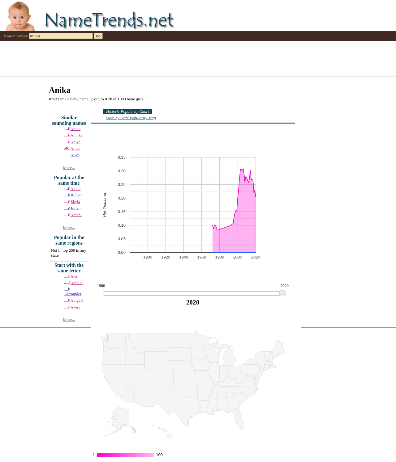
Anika (76, 128)
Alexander (73, 294)
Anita (75, 148)
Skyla (75, 201)
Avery (75, 307)
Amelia (77, 282)
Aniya (76, 142)
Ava (74, 276)
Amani (76, 214)
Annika (77, 135)
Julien (75, 208)
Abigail (77, 300)
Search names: (16, 36)
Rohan (76, 195)
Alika (75, 155)
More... (69, 167)
